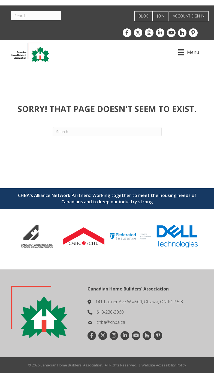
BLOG (143, 16)
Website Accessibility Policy (163, 365)
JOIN (160, 16)
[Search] (36, 15)
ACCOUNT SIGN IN (188, 16)
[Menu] (188, 52)
